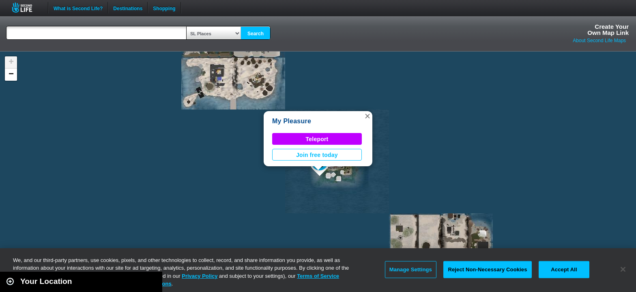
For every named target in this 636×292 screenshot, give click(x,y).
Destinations (127, 8)
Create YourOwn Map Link (608, 29)
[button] (367, 116)
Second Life (26, 7)
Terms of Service (318, 276)
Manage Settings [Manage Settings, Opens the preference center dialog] (410, 269)
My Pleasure (291, 121)
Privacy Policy (199, 276)
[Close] (623, 269)
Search (255, 33)
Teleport (317, 139)
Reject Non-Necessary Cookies (487, 269)
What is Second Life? (78, 8)
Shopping (164, 8)
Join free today (317, 155)
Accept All (564, 269)
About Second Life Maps (599, 40)
